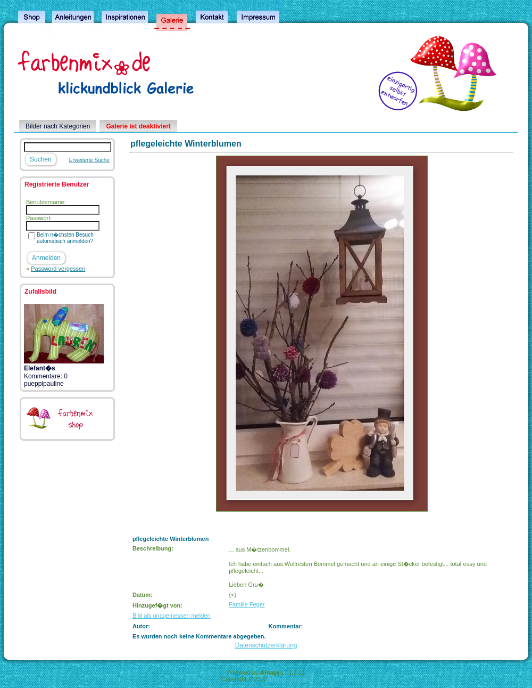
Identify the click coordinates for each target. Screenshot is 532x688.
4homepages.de (290, 679)
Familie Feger (246, 604)
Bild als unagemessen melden (171, 615)
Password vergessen (58, 268)
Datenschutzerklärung (266, 645)
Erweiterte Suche (89, 160)
